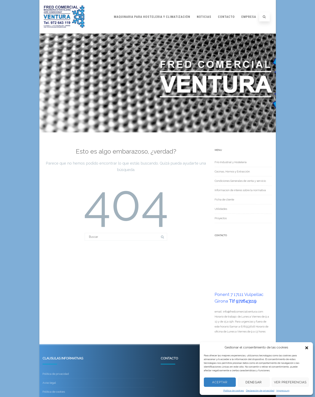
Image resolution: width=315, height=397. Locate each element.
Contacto (226, 17)
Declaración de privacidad (260, 390)
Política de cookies (233, 390)
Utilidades (221, 208)
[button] (307, 347)
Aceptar (219, 382)
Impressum (282, 390)
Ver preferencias (290, 382)
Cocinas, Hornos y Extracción (232, 171)
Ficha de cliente (224, 199)
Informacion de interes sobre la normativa (240, 190)
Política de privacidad (56, 373)
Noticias (204, 17)
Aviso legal (49, 382)
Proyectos (221, 218)
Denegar (254, 382)
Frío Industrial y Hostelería (231, 162)
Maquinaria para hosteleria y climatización (152, 17)
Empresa (248, 17)
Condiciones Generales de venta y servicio (240, 180)
